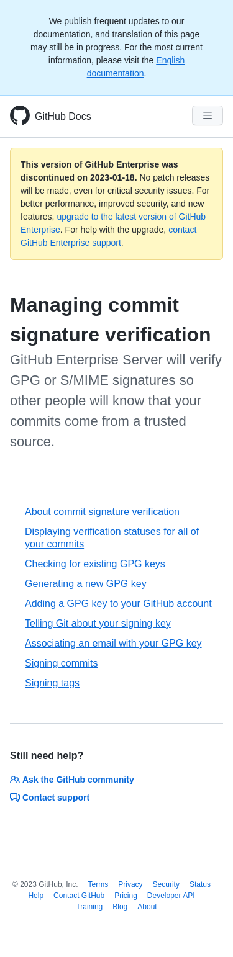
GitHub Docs (63, 116)
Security (166, 884)
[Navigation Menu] (207, 115)
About (147, 906)
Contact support (49, 797)
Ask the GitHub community (72, 779)
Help (35, 895)
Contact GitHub (78, 895)
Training (89, 906)
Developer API (171, 895)
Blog (119, 906)
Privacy (130, 884)
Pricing (125, 895)
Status (200, 884)
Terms (98, 884)
